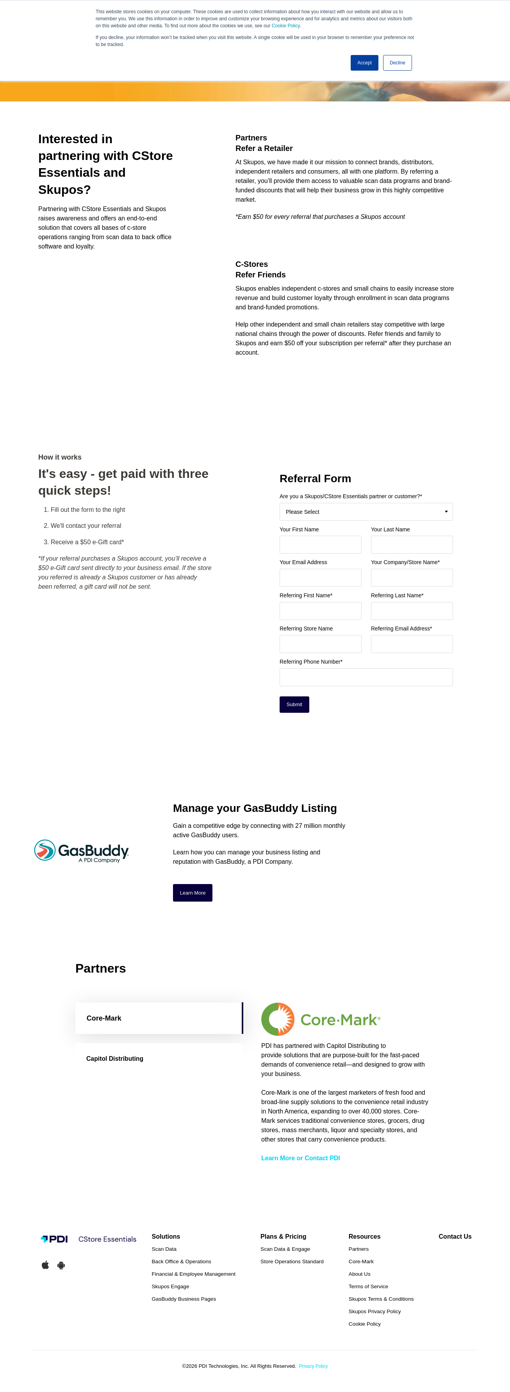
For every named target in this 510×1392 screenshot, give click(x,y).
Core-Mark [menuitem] (361, 1265)
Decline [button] (397, 63)
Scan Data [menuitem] (164, 1252)
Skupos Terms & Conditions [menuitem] (381, 1302)
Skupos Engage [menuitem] (170, 1290)
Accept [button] (364, 63)
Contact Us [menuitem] (455, 1239)
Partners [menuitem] (359, 1252)
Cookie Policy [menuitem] (365, 1327)
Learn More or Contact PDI (300, 1161)
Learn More (194, 894)
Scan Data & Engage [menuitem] (285, 1252)
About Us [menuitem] (360, 1277)
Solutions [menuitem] (166, 1239)
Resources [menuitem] (365, 1239)
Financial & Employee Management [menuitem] (194, 1277)
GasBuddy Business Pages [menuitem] (184, 1302)
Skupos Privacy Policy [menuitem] (375, 1314)
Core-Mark (104, 1020)
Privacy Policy (313, 1369)
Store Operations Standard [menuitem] (292, 1265)
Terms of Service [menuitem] (368, 1290)
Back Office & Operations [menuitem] (181, 1265)
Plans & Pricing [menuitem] (283, 1239)
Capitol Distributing (119, 1061)
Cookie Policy (286, 25)
